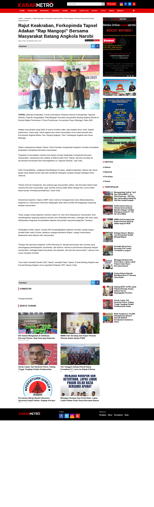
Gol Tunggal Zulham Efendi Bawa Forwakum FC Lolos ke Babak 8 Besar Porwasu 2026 (78, 369)
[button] (134, 10)
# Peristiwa (108, 177)
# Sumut (106, 181)
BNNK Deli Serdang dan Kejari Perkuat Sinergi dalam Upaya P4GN (124, 221)
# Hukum (106, 167)
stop (97, 40)
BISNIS (73, 11)
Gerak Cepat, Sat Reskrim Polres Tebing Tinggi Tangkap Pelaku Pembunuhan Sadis (36, 369)
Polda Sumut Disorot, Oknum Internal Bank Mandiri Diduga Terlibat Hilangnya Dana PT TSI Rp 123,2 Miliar (124, 210)
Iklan (127, 415)
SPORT (95, 11)
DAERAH (55, 11)
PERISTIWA (32, 11)
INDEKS (120, 11)
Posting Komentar (25, 299)
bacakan (89, 40)
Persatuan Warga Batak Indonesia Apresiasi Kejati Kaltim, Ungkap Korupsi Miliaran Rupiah (36, 400)
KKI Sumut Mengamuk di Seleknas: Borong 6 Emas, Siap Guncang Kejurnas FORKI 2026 (36, 338)
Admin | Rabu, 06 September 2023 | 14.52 (29, 41)
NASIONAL (44, 11)
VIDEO (111, 11)
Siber (110, 415)
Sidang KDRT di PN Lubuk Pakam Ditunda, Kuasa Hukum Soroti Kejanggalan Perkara (125, 290)
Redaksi (102, 415)
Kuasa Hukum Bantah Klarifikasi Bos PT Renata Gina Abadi (125, 275)
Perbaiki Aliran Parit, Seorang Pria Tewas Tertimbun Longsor (123, 248)
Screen (111, 4)
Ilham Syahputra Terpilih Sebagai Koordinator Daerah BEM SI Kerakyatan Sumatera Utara (124, 318)
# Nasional (107, 172)
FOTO (103, 11)
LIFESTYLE (84, 11)
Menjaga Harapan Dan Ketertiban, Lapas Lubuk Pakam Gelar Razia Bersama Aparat (124, 263)
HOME (22, 11)
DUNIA (65, 11)
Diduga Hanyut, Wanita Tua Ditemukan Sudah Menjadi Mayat (124, 235)
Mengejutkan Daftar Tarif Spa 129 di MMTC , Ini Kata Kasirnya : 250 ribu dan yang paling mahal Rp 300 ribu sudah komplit (125, 196)
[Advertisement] (59, 274)
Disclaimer (118, 415)
